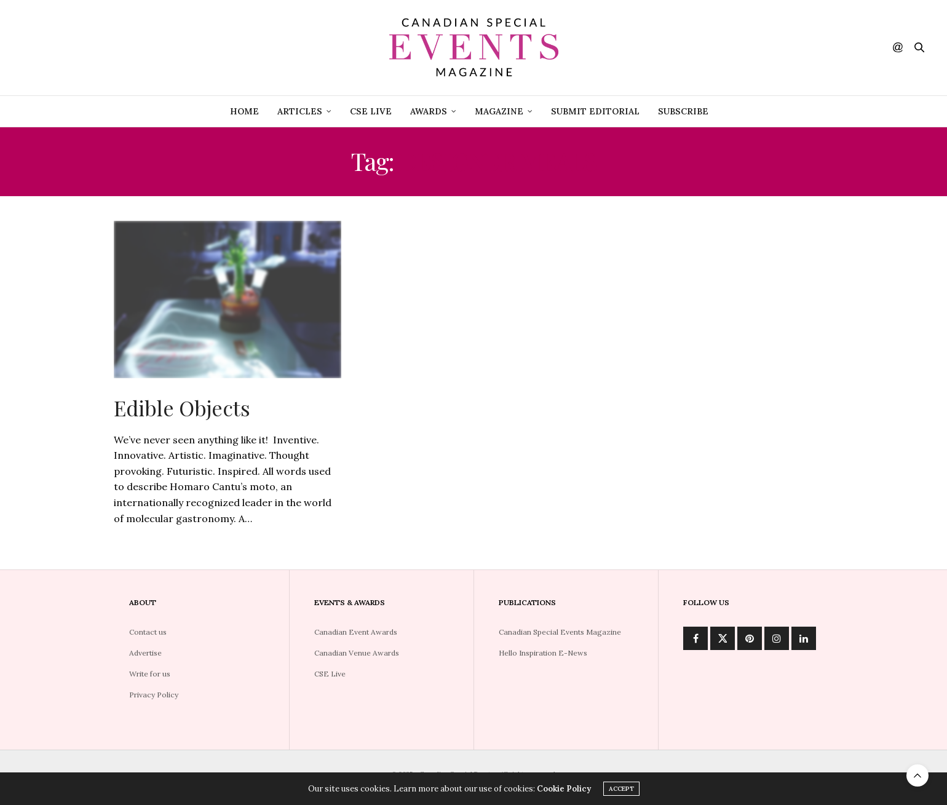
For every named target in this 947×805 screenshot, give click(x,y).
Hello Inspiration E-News (543, 652)
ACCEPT (621, 789)
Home (244, 111)
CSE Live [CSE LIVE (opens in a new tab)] (371, 111)
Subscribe (683, 111)
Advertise (145, 652)
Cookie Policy (564, 789)
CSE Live (330, 673)
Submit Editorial (595, 111)
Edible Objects (182, 408)
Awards (428, 111)
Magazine (499, 111)
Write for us (149, 673)
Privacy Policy (153, 694)
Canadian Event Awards (355, 631)
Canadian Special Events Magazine (560, 631)
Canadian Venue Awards (356, 652)
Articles (299, 111)
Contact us (148, 631)
